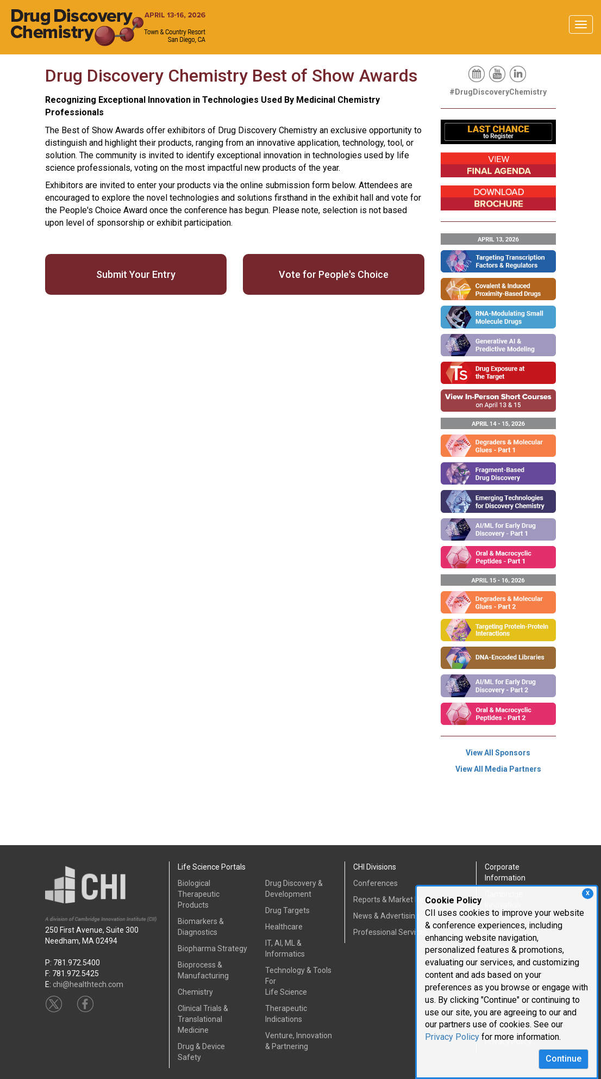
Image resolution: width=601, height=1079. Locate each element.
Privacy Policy (452, 1037)
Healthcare (284, 926)
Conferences (375, 883)
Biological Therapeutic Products (199, 894)
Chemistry (195, 992)
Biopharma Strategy (212, 948)
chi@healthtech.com (88, 984)
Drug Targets (287, 910)
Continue (563, 1058)
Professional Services (390, 932)
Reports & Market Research (400, 899)
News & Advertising (386, 915)
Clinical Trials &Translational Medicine (203, 1019)
